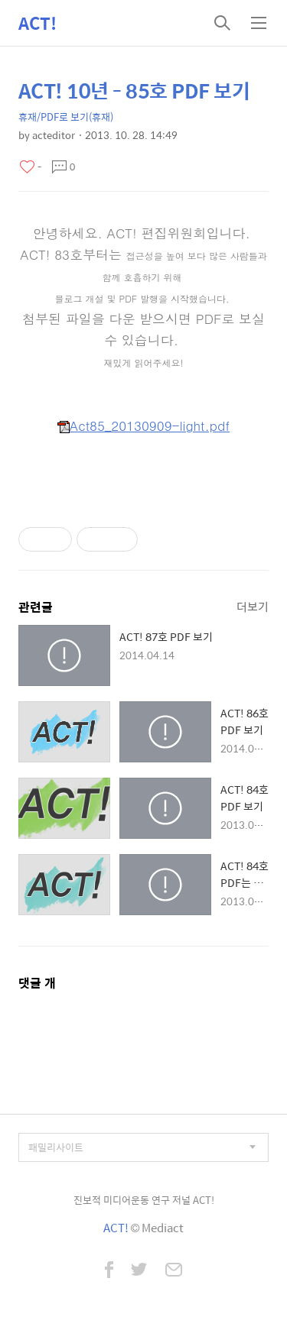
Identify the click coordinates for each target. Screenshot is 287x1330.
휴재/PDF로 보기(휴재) (65, 116)
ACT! (37, 23)
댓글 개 (37, 982)
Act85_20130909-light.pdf (143, 425)
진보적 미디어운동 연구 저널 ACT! (143, 1200)
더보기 (252, 606)
